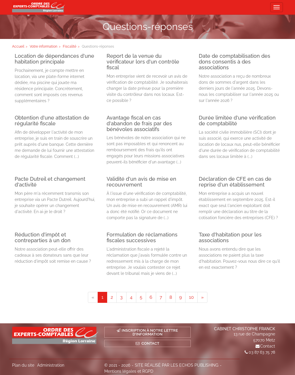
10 (191, 297)
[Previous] (93, 297)
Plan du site (23, 365)
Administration (50, 365)
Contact (267, 346)
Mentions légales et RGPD (128, 371)
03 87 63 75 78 (262, 352)
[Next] (202, 297)
